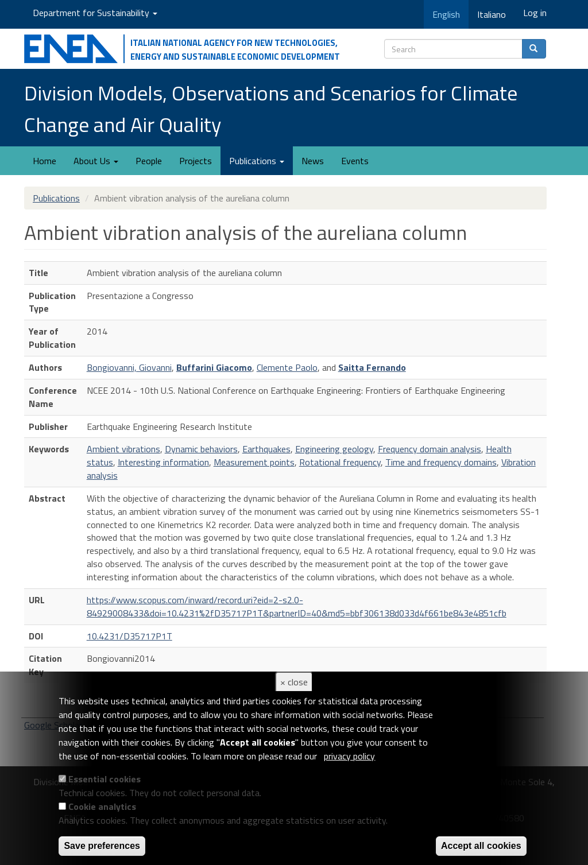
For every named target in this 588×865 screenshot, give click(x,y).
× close (294, 682)
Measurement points (254, 462)
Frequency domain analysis (429, 449)
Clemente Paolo (287, 367)
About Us (96, 161)
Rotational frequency (340, 462)
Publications (256, 161)
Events (355, 161)
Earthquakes (266, 449)
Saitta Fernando (372, 367)
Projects (195, 161)
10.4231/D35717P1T (129, 636)
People (149, 161)
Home (44, 161)
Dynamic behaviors (201, 449)
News (312, 161)
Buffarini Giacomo (214, 367)
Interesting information (163, 462)
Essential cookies (104, 779)
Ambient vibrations (123, 449)
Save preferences (102, 846)
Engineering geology (334, 449)
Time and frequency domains (441, 462)
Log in (535, 13)
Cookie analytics (102, 806)
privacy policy (349, 756)
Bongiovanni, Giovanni (129, 367)
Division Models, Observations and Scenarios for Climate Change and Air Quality (270, 108)
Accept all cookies (481, 846)
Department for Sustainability (95, 13)
